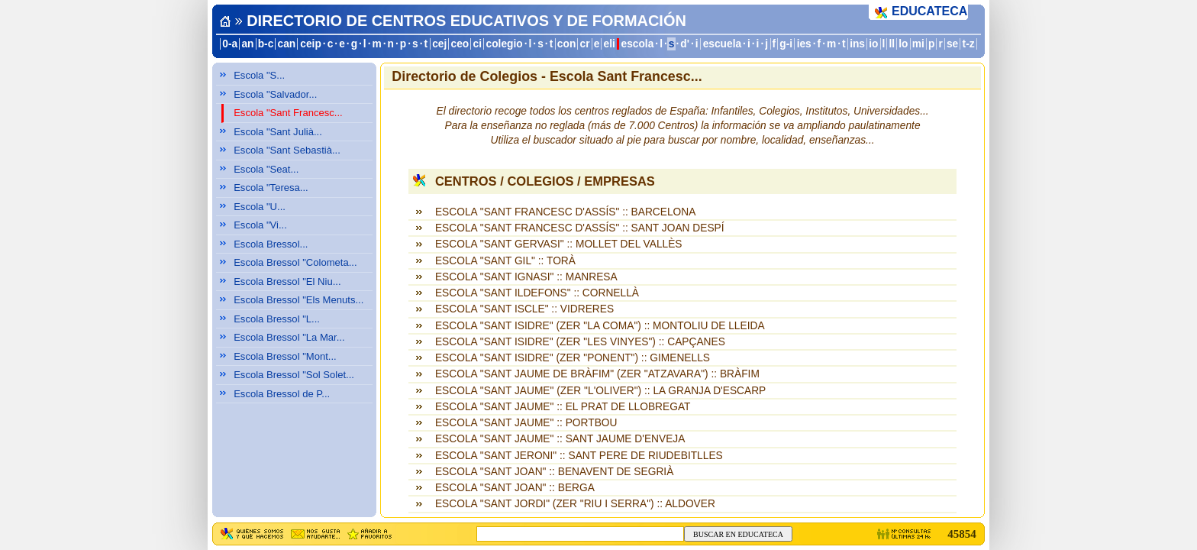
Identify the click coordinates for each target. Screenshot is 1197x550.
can (287, 44)
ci (477, 44)
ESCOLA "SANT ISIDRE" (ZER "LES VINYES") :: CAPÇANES (580, 342)
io (873, 44)
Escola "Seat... (266, 169)
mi (918, 44)
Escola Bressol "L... (277, 319)
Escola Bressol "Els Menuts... (298, 300)
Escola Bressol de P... (282, 394)
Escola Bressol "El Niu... (287, 281)
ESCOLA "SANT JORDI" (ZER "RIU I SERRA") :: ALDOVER (575, 504)
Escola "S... (259, 75)
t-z (969, 44)
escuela (722, 44)
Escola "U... (260, 206)
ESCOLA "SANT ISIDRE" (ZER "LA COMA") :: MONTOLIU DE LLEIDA (600, 326)
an (247, 44)
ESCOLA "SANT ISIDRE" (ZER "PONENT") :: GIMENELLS (572, 358)
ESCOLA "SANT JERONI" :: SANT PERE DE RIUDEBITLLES (579, 455)
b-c (266, 44)
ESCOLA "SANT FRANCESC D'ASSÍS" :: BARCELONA (565, 212)
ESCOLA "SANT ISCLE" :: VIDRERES (524, 309)
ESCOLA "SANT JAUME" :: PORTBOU (526, 423)
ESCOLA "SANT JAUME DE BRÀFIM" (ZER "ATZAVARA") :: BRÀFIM (597, 374)
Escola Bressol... (271, 244)
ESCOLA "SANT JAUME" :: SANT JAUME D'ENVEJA (560, 439)
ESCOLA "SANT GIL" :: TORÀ (505, 261)
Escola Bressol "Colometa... (295, 262)
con (566, 44)
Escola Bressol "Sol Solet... (294, 374)
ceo (460, 44)
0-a (229, 44)
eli (609, 44)
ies (804, 44)
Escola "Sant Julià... (278, 132)
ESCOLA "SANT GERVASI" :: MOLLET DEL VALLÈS (558, 244)
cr (585, 44)
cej (439, 44)
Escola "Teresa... (271, 187)
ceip (310, 44)
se (952, 44)
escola (637, 44)
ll (892, 44)
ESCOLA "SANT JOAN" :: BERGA (515, 487)
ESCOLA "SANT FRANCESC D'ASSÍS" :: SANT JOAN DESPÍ (579, 228)
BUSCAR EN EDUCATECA (738, 534)
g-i (785, 44)
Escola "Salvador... (275, 94)
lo (903, 44)
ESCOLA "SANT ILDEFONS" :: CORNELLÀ (537, 293)
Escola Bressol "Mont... (285, 356)
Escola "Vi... (260, 225)
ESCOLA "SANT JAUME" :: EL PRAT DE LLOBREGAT (563, 406)
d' (684, 44)
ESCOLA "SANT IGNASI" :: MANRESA (526, 277)
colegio (504, 44)
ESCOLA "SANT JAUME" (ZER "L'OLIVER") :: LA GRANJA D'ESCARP (600, 390)
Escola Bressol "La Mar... (289, 337)
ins (857, 44)
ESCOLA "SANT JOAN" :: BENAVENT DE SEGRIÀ (554, 471)
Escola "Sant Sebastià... (287, 150)
